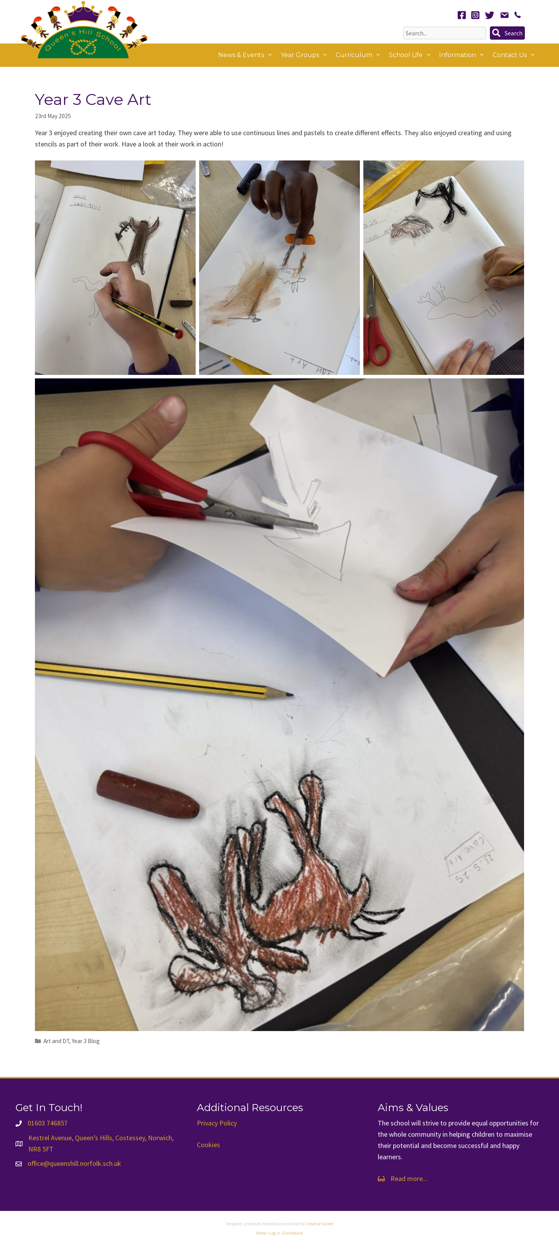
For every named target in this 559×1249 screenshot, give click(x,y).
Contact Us (516, 55)
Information (464, 55)
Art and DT (56, 1041)
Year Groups (306, 55)
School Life (412, 55)
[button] (507, 33)
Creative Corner (319, 1223)
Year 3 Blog (86, 1041)
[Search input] (444, 33)
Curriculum (360, 55)
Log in (274, 1233)
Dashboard (293, 1233)
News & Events (247, 55)
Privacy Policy (217, 1122)
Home (261, 1233)
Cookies (208, 1144)
